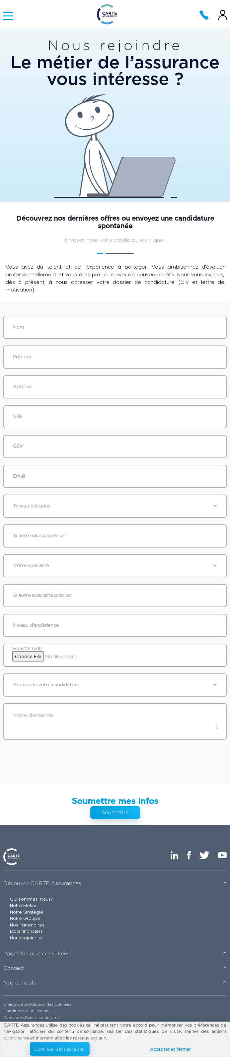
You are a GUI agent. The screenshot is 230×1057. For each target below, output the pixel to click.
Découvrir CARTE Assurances (42, 883)
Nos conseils (19, 982)
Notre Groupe (25, 918)
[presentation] (115, 759)
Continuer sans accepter (59, 1049)
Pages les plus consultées (36, 953)
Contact (13, 968)
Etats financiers (26, 931)
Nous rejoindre (26, 938)
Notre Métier (23, 905)
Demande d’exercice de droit (31, 1017)
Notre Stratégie (26, 912)
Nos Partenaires (27, 925)
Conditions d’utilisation (25, 1011)
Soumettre (115, 812)
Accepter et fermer (170, 1049)
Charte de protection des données (37, 1004)
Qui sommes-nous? (31, 899)
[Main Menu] (8, 16)
